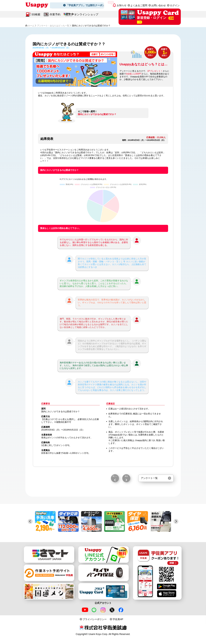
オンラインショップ (86, 14)
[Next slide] (176, 521)
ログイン (175, 5)
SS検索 (36, 14)
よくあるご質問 (138, 5)
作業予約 (55, 14)
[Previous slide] (30, 521)
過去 (126, 476)
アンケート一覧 (149, 478)
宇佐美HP (118, 619)
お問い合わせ (158, 5)
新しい (115, 476)
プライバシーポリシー (95, 619)
